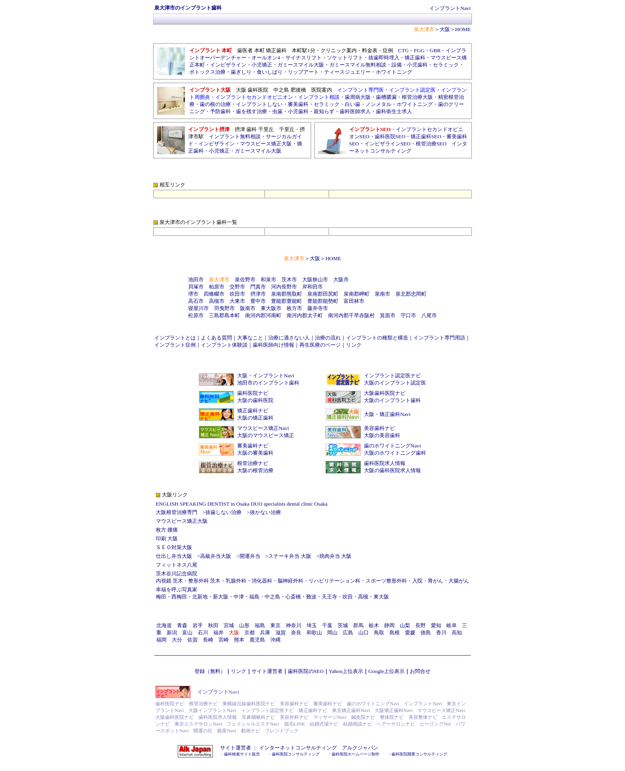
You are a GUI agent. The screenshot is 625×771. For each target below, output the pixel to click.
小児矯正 (262, 65)
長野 (420, 625)
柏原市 (216, 287)
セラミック (327, 104)
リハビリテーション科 (334, 581)
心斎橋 (293, 597)
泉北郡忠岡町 (410, 294)
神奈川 (293, 625)
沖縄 (275, 640)
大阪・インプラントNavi (265, 376)
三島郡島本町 (224, 315)
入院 (417, 581)
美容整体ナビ (423, 717)
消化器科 (262, 581)
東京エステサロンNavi (198, 724)
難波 (311, 597)
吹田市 (237, 294)
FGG (419, 50)
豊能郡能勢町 (322, 301)
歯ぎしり (241, 72)
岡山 (332, 633)
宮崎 (223, 640)
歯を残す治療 (251, 111)
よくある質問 (216, 338)
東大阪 (381, 597)
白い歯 (352, 104)
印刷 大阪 (167, 538)
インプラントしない (259, 104)
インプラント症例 (175, 345)
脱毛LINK (294, 724)
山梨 (405, 625)
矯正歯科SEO (426, 136)
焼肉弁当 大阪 (335, 556)
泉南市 (382, 294)
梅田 (161, 597)
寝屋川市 (198, 308)
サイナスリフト (303, 58)
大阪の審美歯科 (255, 453)
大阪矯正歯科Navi (394, 710)
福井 (218, 633)
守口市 (408, 315)
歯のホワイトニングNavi (392, 446)
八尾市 (429, 315)
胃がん (435, 581)
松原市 (196, 315)
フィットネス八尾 (176, 565)
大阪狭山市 (315, 280)
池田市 (196, 280)
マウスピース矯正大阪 (266, 144)
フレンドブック (282, 731)
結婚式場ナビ (324, 724)
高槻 (363, 597)
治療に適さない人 (289, 338)
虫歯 (277, 111)
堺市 (193, 294)
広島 (348, 633)
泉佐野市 (245, 280)
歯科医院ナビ (252, 393)
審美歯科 (298, 104)
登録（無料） (210, 671)
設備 (396, 65)
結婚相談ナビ (357, 724)
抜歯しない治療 (223, 512)
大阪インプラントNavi (212, 710)
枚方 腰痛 (167, 530)
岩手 (198, 625)
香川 (441, 633)
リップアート (303, 72)
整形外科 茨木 (204, 581)
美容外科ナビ (294, 717)
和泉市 (268, 280)
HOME (463, 29)
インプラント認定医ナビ (392, 376)
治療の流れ (328, 338)
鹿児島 (257, 640)
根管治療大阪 (417, 97)
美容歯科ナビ (379, 428)
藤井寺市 (317, 308)
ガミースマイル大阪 (258, 151)
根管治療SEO (431, 144)
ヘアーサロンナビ (396, 724)
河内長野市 (284, 287)
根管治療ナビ (252, 463)
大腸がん (458, 581)
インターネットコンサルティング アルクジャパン (318, 748)
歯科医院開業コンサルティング (419, 754)
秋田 (213, 625)
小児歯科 (417, 65)
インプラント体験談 (224, 345)
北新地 (200, 597)
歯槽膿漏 (386, 97)
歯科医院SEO (390, 136)
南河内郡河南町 (263, 315)
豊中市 (258, 301)
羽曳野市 (224, 308)
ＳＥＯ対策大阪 (174, 547)
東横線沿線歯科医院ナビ (248, 703)
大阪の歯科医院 (255, 400)
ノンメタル (378, 104)
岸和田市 (312, 287)
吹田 (347, 597)
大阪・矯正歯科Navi (387, 414)
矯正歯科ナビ (252, 411)
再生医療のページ (320, 345)
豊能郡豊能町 (286, 301)
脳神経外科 (290, 581)
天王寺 (329, 597)
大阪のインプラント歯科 (392, 400)
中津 (239, 597)
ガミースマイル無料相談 (357, 65)
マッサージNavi (329, 717)
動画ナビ (250, 731)
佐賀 (192, 640)
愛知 (436, 625)
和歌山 (314, 633)
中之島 (272, 597)
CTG (403, 50)
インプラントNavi (450, 8)
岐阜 (451, 625)
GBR (435, 50)
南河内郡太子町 (305, 315)
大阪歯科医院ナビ (384, 393)
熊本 (239, 640)
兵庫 (265, 633)
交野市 (237, 287)
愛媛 (410, 633)
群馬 (358, 625)
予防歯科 (220, 111)
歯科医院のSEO (306, 671)
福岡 (161, 640)
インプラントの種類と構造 (377, 338)
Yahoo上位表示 (346, 671)
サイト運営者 (267, 671)
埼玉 (312, 625)
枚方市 (294, 308)
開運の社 (202, 731)
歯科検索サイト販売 (242, 754)
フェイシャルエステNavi (253, 724)
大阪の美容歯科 (382, 435)
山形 (244, 625)
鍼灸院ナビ (363, 717)
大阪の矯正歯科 (255, 418)
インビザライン (217, 144)
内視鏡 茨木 (169, 581)
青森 (182, 625)
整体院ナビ (392, 717)
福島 (254, 597)
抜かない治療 (265, 512)
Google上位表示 (386, 671)
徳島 (426, 633)
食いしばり (270, 72)
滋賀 (280, 633)
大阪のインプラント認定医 (395, 383)
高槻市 (216, 301)
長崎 (208, 640)
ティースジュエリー (347, 72)
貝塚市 (196, 287)
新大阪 (220, 597)
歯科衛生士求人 (394, 111)
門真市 (258, 287)
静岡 (389, 625)
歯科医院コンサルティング (296, 754)
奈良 (296, 633)
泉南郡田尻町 (322, 294)
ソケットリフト (345, 58)
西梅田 (179, 597)
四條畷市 (214, 294)
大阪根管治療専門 (176, 512)
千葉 (327, 625)
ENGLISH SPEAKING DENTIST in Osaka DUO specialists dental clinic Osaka (242, 504)
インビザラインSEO (387, 144)
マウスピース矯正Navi (263, 428)
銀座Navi (226, 731)
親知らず (324, 111)
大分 (177, 640)
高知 (457, 633)
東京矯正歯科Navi (351, 710)
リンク (354, 345)
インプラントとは (175, 338)
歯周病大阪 (358, 97)
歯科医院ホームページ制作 (355, 754)
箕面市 (387, 315)
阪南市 (248, 308)
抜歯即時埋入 (383, 58)
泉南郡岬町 (356, 294)
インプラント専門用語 (439, 338)
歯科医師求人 (355, 111)
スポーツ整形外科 (386, 581)
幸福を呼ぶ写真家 (176, 589)
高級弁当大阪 (215, 556)
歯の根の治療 (215, 104)
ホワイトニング (394, 72)
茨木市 (289, 280)
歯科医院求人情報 (384, 463)
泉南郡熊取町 (286, 294)
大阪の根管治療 (255, 470)
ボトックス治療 (207, 72)
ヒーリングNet (435, 724)
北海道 (164, 625)
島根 (394, 633)
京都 (249, 633)
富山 (187, 633)
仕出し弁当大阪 (174, 556)
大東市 (237, 301)
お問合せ (420, 671)
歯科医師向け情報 (273, 345)
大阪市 (341, 280)
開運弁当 (250, 556)
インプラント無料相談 (235, 136)
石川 (203, 633)
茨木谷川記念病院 (176, 574)
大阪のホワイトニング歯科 (395, 453)
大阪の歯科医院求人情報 (392, 470)
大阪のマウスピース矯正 (265, 435)
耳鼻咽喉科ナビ (258, 717)
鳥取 (379, 633)
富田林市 (354, 301)
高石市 (196, 301)
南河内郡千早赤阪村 (351, 315)
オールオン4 (266, 58)
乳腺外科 (236, 581)
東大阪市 (271, 308)
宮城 (229, 625)
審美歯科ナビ (252, 446)
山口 (363, 633)
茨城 (343, 625)
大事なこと (250, 338)
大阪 (445, 29)
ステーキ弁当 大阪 (289, 556)
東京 (275, 625)
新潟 (172, 633)
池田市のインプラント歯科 (268, 383)
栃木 (374, 625)
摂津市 (258, 294)
